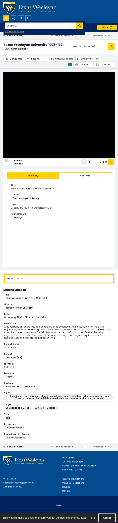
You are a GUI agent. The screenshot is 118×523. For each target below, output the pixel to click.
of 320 (103, 162)
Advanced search (14, 31)
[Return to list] (17, 35)
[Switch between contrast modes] (28, 18)
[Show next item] (111, 162)
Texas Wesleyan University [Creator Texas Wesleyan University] (26, 198)
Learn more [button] (88, 517)
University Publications (16, 48)
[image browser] (15, 162)
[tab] (33, 176)
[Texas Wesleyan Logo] (30, 8)
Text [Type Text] (8, 418)
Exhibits (66, 487)
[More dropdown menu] (107, 27)
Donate (66, 491)
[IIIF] (70, 64)
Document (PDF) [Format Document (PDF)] (14, 357)
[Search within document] (111, 46)
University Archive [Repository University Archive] (15, 427)
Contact (59, 505)
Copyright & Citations (73, 479)
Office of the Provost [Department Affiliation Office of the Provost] (16, 437)
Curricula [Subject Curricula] (39, 408)
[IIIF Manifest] (104, 65)
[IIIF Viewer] (83, 65)
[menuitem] (59, 505)
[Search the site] (47, 26)
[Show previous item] (84, 162)
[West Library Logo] (23, 460)
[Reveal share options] (13, 18)
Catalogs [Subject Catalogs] (52, 408)
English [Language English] (9, 376)
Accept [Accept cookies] (107, 517)
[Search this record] (89, 46)
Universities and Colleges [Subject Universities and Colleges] (19, 408)
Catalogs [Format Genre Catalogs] (17, 217)
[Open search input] (6, 18)
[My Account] (21, 18)
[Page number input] (93, 162)
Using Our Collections (73, 483)
